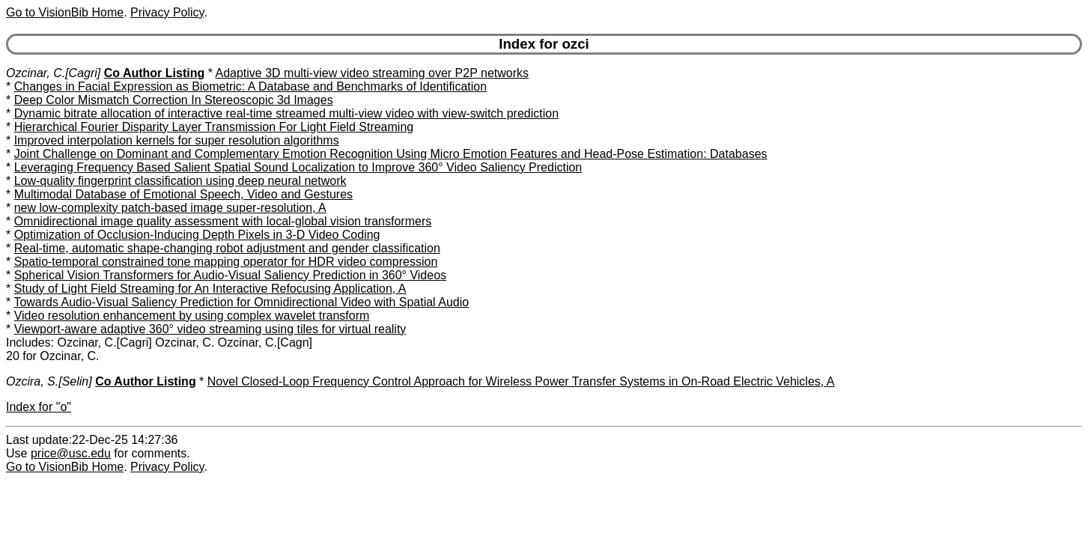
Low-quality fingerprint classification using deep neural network (180, 180)
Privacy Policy (167, 12)
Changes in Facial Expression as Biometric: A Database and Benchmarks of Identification (250, 86)
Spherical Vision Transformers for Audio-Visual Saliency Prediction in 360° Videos (230, 275)
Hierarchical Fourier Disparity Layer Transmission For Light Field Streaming (214, 127)
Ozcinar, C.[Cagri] (53, 73)
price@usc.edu (71, 453)
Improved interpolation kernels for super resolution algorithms (176, 140)
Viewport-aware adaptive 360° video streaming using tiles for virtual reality (210, 329)
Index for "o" (38, 407)
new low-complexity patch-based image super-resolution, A (170, 207)
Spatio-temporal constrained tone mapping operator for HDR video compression (226, 261)
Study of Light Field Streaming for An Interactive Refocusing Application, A (210, 288)
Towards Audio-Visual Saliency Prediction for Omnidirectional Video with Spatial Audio (241, 302)
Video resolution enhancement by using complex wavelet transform (192, 315)
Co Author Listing (154, 73)
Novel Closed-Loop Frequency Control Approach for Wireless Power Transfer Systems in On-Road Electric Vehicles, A (521, 381)
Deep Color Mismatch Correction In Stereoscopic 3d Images (173, 100)
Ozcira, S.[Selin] (49, 381)
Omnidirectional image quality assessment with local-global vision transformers (223, 221)
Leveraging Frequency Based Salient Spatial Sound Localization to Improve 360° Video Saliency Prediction (298, 167)
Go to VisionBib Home (65, 12)
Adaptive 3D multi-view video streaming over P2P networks (372, 73)
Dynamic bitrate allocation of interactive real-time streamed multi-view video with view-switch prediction (286, 113)
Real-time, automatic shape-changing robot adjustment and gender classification (227, 248)
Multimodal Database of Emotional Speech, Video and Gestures (183, 194)
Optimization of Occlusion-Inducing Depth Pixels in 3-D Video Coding (197, 234)
